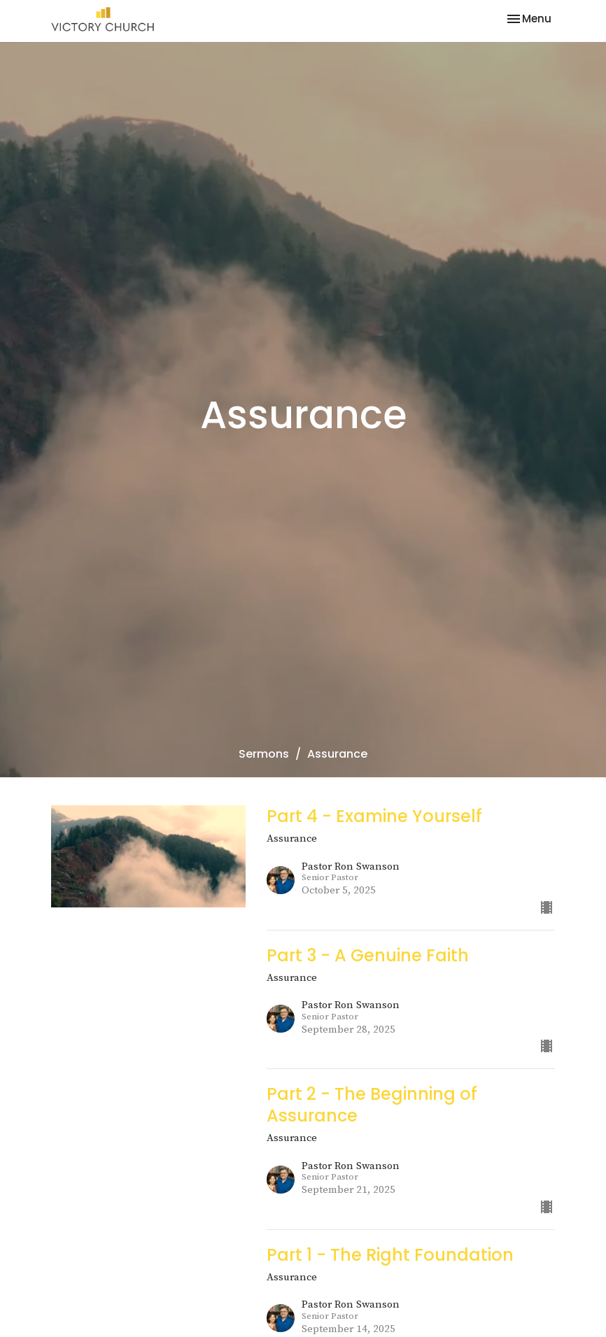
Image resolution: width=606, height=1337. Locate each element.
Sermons (264, 754)
